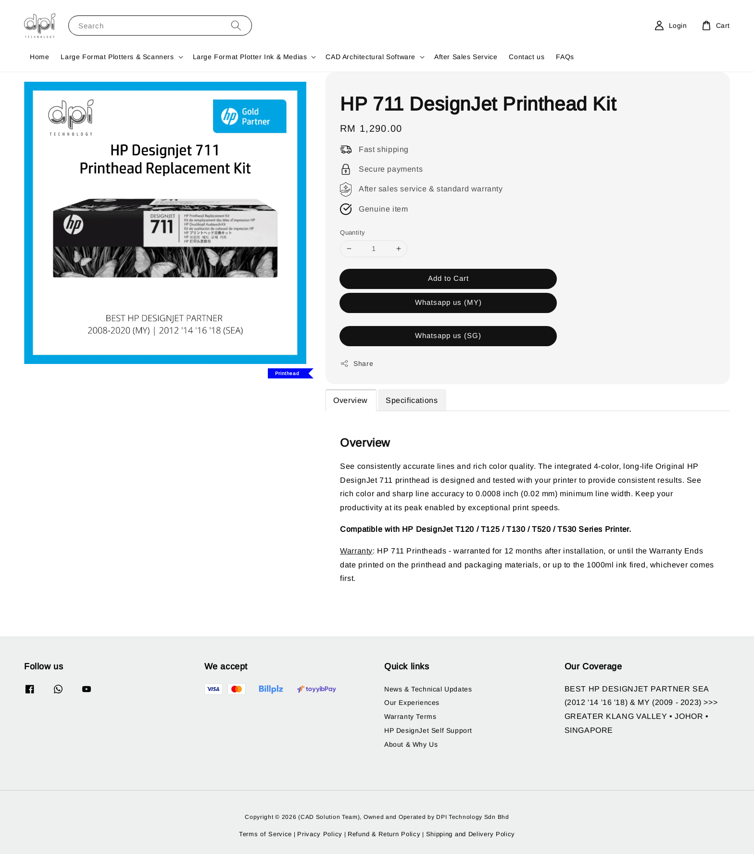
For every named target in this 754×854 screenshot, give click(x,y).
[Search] (236, 25)
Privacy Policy (319, 834)
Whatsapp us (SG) (448, 335)
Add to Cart (448, 278)
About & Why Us (411, 744)
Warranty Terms (410, 716)
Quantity (352, 232)
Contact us (526, 57)
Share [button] (356, 363)
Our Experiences (412, 702)
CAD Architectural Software (370, 57)
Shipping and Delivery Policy (470, 834)
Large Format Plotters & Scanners (117, 57)
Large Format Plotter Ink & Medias (250, 57)
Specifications (412, 400)
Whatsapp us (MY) (448, 302)
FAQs (565, 57)
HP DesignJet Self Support (428, 730)
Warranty (356, 551)
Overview (350, 400)
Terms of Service (265, 834)
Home (39, 57)
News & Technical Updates (428, 689)
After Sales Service (465, 57)
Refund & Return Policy (384, 834)
